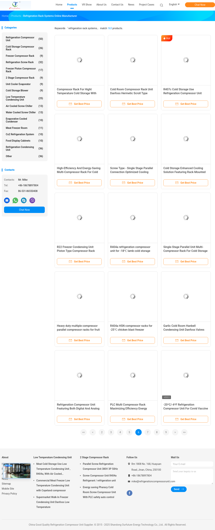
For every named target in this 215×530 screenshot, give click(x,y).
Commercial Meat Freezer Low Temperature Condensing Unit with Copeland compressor (53, 485)
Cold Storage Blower (24, 90)
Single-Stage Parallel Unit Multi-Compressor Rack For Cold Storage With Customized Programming (185, 250)
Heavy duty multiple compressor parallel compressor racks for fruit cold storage (78, 329)
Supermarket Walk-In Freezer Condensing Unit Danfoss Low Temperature (52, 502)
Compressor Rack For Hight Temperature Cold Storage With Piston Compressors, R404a (76, 93)
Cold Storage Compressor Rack (24, 48)
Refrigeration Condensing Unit (24, 148)
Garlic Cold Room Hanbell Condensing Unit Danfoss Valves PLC (183, 329)
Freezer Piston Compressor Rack (24, 70)
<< (83, 432)
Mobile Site (8, 488)
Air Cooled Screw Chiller (24, 106)
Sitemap (6, 483)
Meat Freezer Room (24, 128)
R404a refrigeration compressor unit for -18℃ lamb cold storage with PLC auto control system (130, 250)
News (5, 478)
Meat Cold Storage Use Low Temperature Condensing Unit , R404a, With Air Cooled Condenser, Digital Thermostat (53, 469)
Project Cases (146, 4)
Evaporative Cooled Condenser (24, 120)
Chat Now (200, 4)
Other (24, 156)
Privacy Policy (9, 493)
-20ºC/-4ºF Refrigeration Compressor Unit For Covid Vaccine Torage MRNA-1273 (185, 408)
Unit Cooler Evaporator (24, 84)
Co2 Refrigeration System (24, 134)
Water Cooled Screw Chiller (24, 112)
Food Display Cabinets (24, 140)
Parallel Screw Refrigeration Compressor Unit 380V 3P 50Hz (100, 466)
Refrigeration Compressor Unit (24, 39)
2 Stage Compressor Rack (24, 78)
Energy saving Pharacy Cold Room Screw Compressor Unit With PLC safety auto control (99, 492)
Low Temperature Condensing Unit (24, 98)
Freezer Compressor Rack (24, 56)
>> (184, 432)
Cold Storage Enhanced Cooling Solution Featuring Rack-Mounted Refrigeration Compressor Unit (184, 172)
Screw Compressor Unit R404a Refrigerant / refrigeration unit (99, 478)
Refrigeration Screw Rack (24, 62)
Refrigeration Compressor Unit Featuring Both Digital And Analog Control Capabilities (78, 408)
